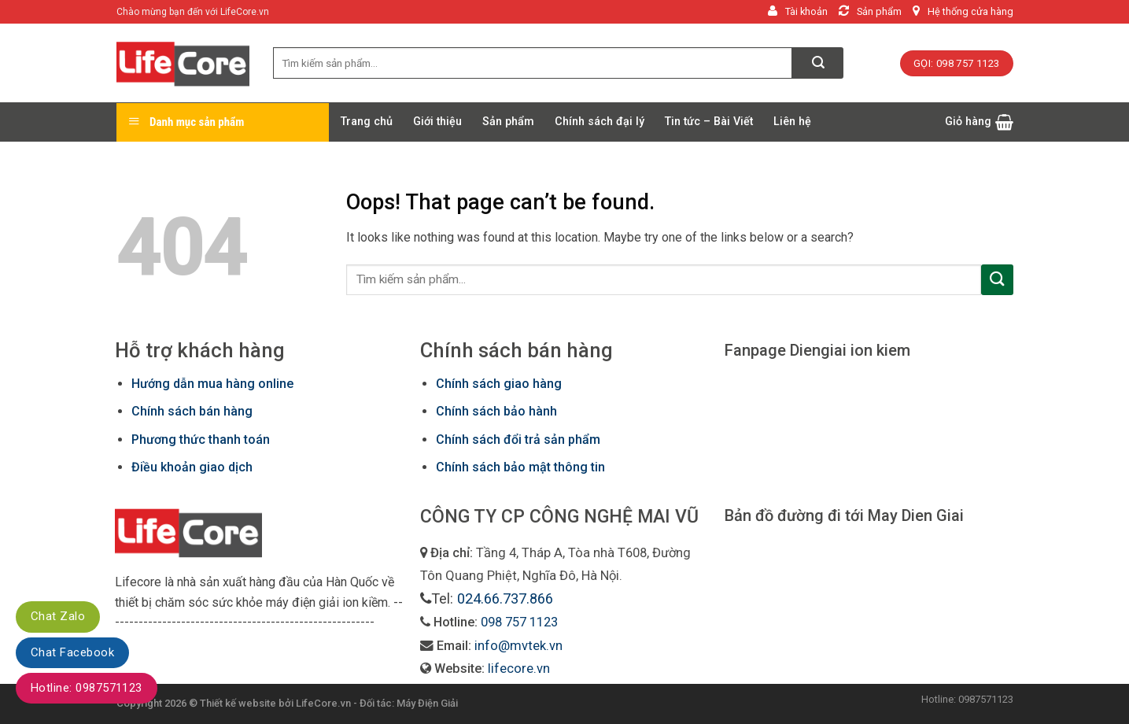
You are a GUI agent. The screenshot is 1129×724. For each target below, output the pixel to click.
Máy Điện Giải (427, 703)
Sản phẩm (508, 121)
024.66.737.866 (505, 598)
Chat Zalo (58, 616)
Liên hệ (792, 121)
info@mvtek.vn (518, 645)
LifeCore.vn (323, 703)
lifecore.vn (519, 668)
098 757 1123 (519, 622)
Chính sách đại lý (599, 121)
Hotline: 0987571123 (86, 688)
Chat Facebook (72, 652)
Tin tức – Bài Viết (709, 121)
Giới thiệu (437, 121)
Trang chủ (367, 121)
